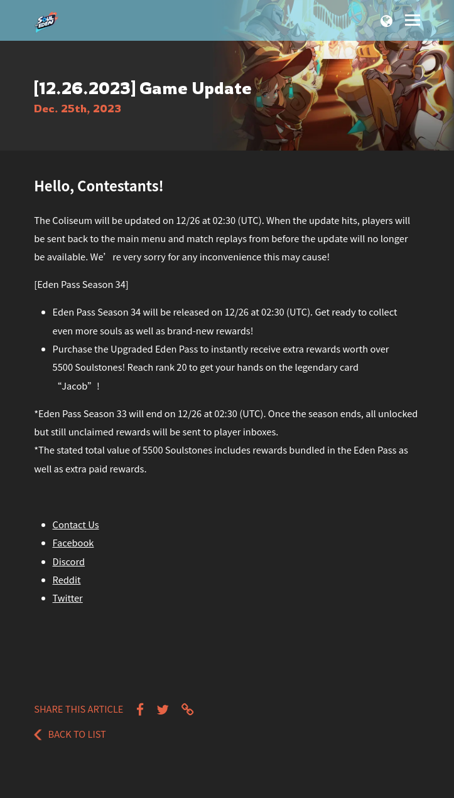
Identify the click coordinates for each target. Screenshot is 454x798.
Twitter (68, 597)
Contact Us (76, 524)
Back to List (70, 733)
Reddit (67, 579)
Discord (69, 561)
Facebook (73, 542)
